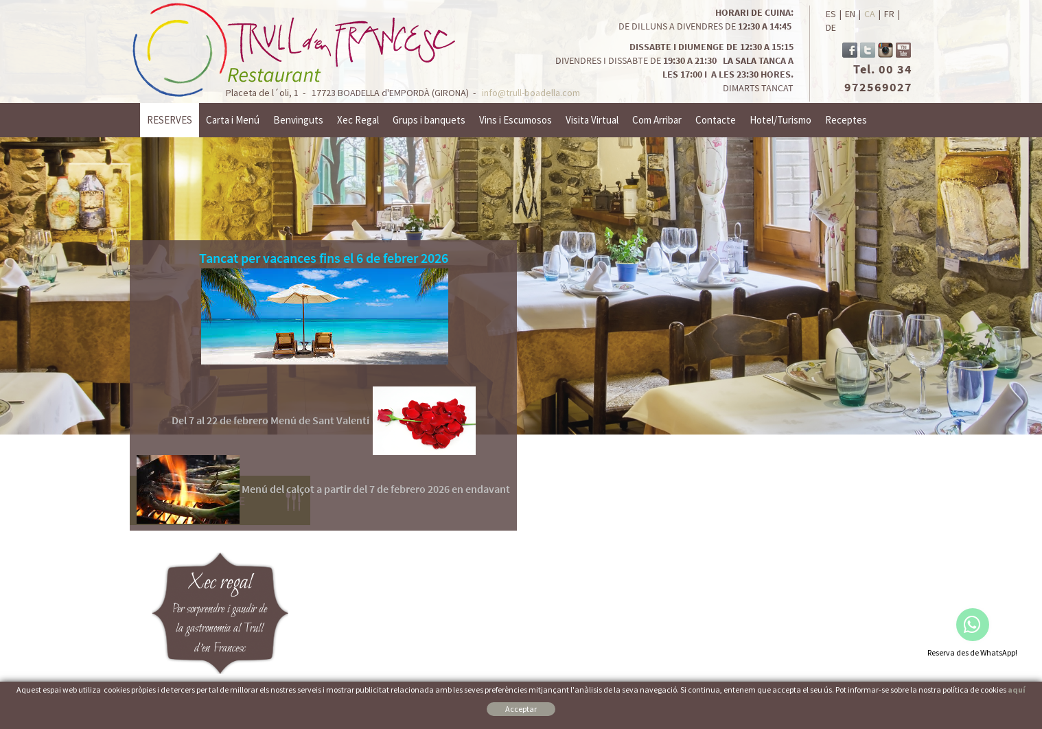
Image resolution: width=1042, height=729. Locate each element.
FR (889, 14)
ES (831, 14)
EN (850, 14)
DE (831, 27)
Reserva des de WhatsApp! (972, 652)
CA (869, 14)
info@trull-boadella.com (531, 92)
